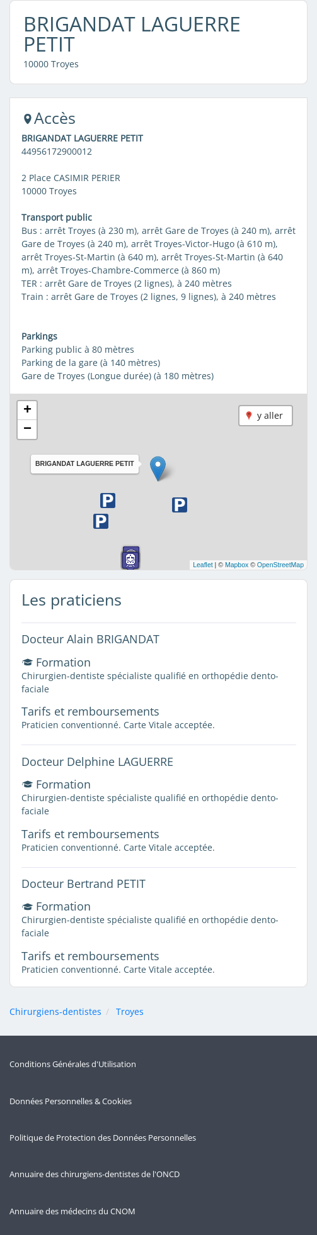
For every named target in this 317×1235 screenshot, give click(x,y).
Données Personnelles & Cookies (70, 1101)
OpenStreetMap (280, 564)
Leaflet (203, 564)
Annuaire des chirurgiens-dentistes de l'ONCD (94, 1174)
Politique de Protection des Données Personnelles (102, 1138)
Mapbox (236, 564)
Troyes (130, 1011)
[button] (158, 469)
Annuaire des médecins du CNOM (72, 1211)
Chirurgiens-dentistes (55, 1011)
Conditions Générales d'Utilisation (72, 1064)
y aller (270, 415)
